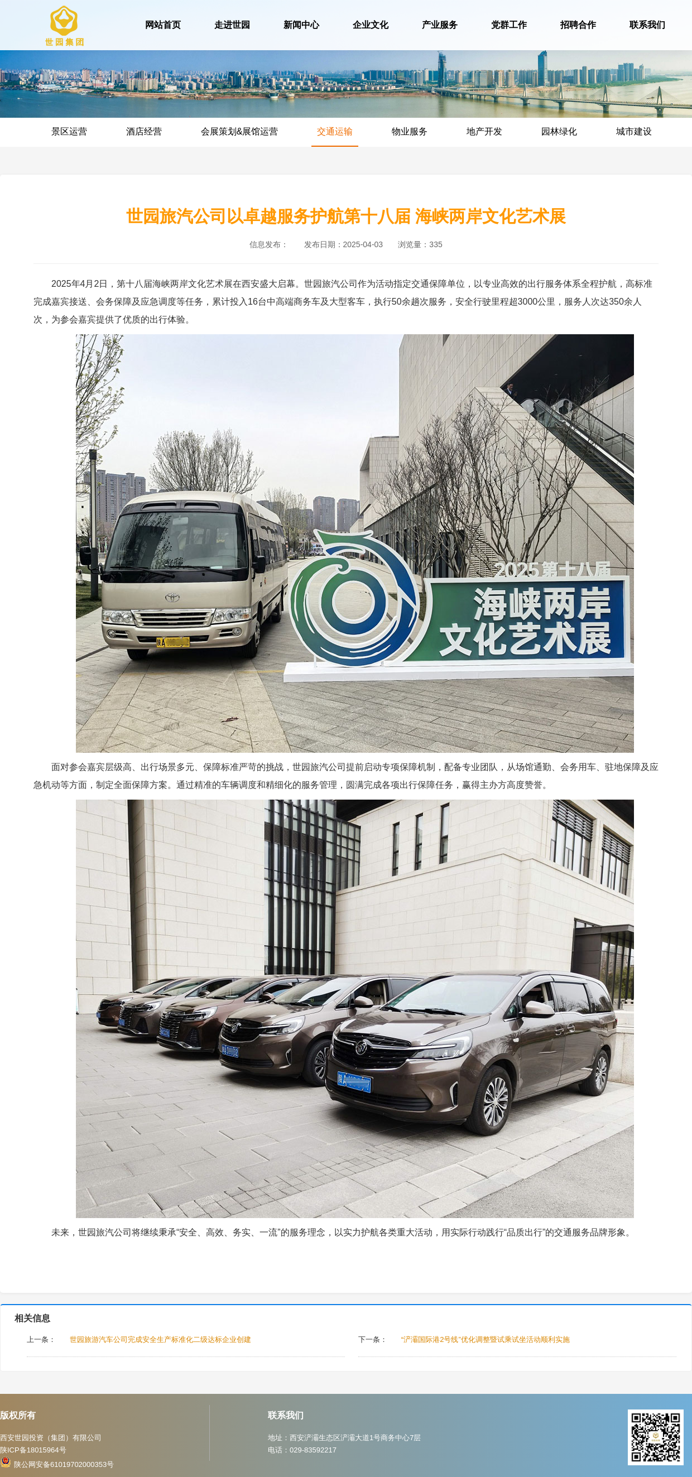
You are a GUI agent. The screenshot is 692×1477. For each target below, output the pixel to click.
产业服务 (440, 25)
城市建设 (634, 131)
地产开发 (484, 131)
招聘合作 (578, 25)
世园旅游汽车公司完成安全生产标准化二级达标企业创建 (160, 1339)
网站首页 (163, 25)
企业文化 (370, 25)
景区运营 (69, 131)
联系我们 (647, 25)
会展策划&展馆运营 (239, 131)
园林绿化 (559, 131)
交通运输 (335, 131)
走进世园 (232, 25)
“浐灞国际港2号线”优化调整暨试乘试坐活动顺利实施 (485, 1339)
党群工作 (509, 25)
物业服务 (409, 131)
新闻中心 (301, 25)
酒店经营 (144, 131)
